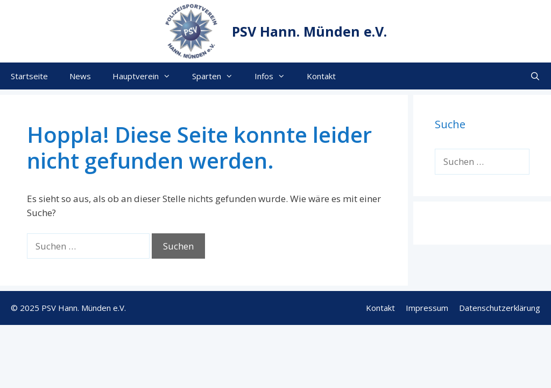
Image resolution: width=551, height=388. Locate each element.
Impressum (427, 307)
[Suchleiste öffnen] (535, 76)
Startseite (29, 76)
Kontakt (321, 76)
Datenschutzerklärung (499, 307)
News (80, 76)
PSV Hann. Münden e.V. (309, 31)
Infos (275, 76)
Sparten (218, 76)
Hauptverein (146, 76)
